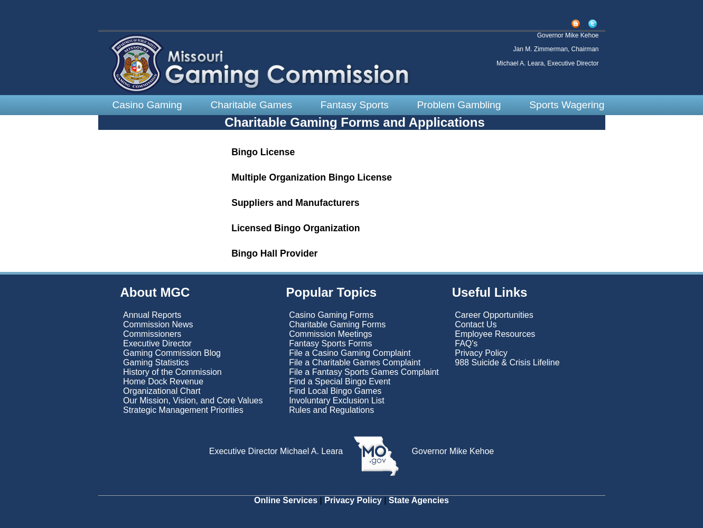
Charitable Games (251, 104)
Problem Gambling (459, 104)
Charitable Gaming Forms (337, 324)
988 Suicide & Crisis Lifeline (507, 362)
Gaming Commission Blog (172, 352)
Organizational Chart (162, 390)
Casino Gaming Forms (331, 314)
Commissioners (152, 333)
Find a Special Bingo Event (339, 381)
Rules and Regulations (331, 410)
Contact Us (475, 324)
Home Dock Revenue (163, 381)
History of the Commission (172, 371)
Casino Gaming (147, 104)
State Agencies (419, 500)
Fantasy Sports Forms (330, 343)
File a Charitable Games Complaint (354, 362)
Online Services (285, 500)
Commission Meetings (330, 333)
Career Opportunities (494, 314)
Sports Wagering (566, 104)
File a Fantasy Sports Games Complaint (364, 371)
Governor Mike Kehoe (451, 451)
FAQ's (466, 343)
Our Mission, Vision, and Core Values (194, 400)
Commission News (158, 324)
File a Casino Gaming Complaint (349, 352)
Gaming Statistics (156, 362)
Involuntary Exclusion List (337, 400)
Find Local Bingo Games (335, 390)
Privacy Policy (481, 352)
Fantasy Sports (355, 104)
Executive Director (157, 343)
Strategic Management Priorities (183, 410)
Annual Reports (152, 314)
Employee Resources (495, 333)
